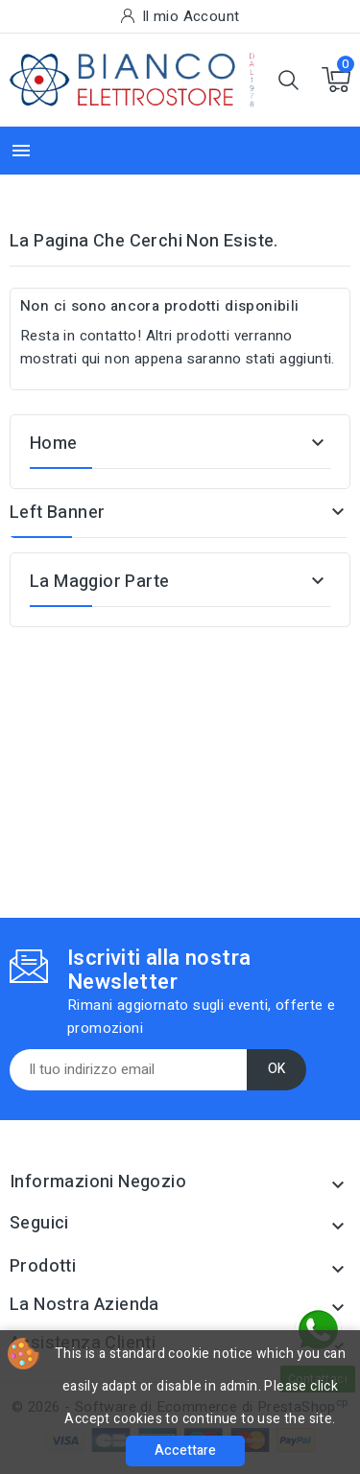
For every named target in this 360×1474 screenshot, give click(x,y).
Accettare (185, 1450)
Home (54, 443)
